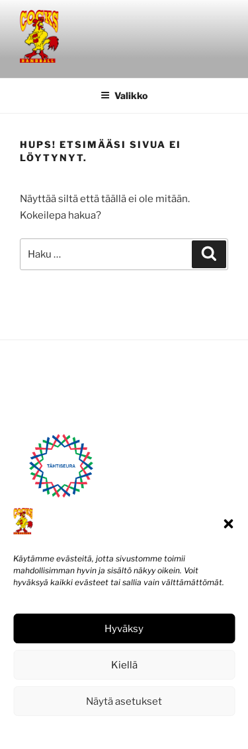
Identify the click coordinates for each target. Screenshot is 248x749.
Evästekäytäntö (84, 731)
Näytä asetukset (124, 701)
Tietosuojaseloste (153, 731)
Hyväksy (124, 629)
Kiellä (124, 665)
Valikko (124, 95)
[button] (228, 523)
